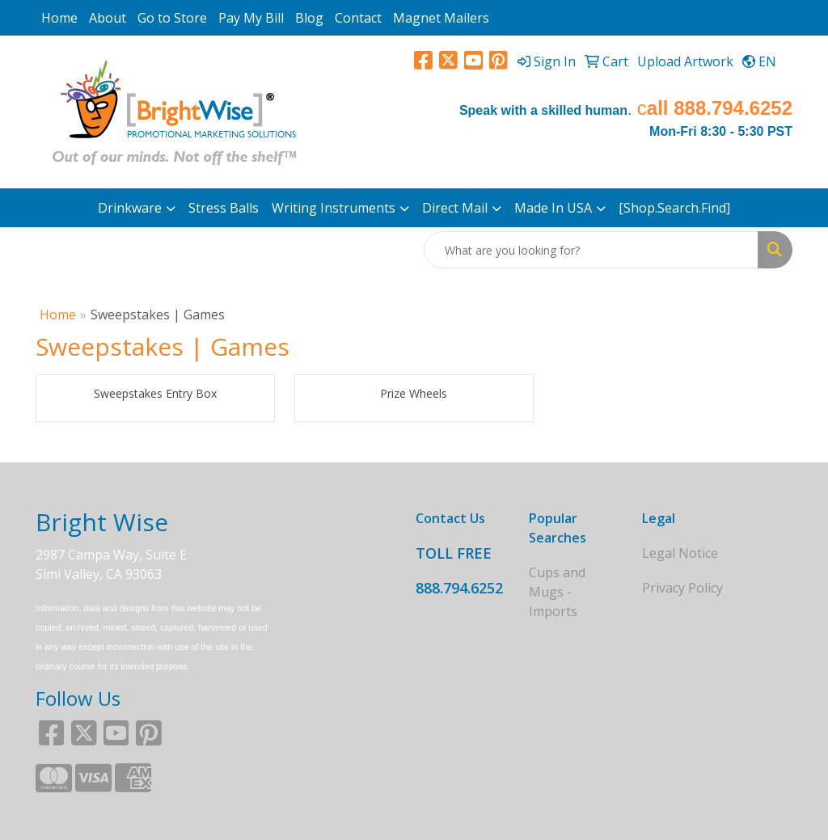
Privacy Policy (682, 588)
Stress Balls (223, 208)
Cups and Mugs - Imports (557, 592)
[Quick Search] (591, 249)
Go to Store (172, 18)
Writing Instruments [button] (333, 208)
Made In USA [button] (553, 208)
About (107, 18)
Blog (309, 18)
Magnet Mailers (441, 18)
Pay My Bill (251, 18)
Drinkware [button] (130, 208)
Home (59, 18)
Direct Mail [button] (455, 208)
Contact (358, 18)
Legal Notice (680, 553)
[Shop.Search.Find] (674, 208)
